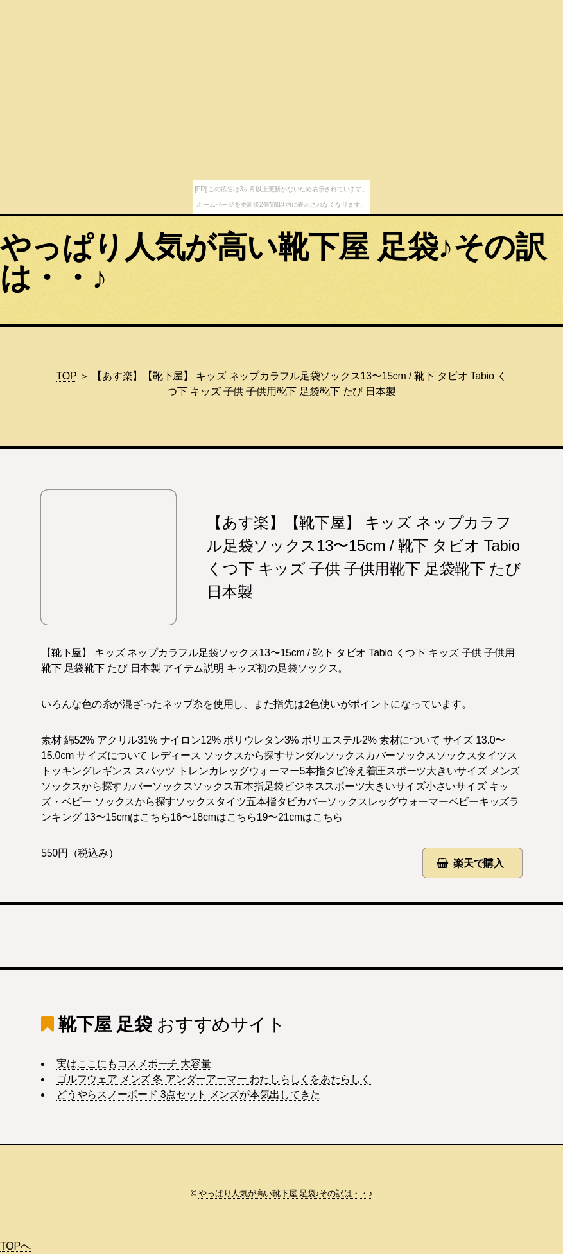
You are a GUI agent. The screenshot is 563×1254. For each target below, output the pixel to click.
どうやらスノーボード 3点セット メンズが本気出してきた (188, 1094)
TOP (66, 375)
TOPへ (15, 1246)
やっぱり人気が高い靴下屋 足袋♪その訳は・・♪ (273, 262)
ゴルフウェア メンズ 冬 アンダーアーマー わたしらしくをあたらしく (213, 1079)
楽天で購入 (478, 863)
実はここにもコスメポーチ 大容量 (133, 1063)
